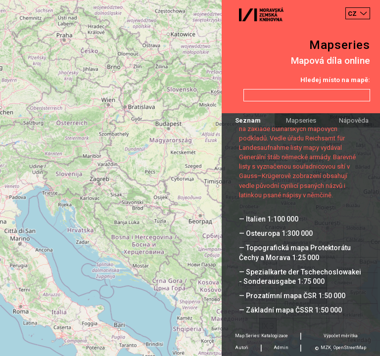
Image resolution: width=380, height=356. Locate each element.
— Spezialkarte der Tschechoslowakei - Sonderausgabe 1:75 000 (300, 276)
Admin (281, 347)
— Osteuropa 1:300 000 (276, 233)
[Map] (190, 178)
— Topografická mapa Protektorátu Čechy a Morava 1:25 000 (295, 252)
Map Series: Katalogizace (261, 335)
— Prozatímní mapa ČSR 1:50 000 (292, 296)
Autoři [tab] (241, 347)
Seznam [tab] (248, 120)
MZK (326, 347)
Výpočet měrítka (341, 335)
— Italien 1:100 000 (268, 219)
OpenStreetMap (349, 347)
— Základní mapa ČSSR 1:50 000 (290, 310)
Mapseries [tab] (301, 120)
